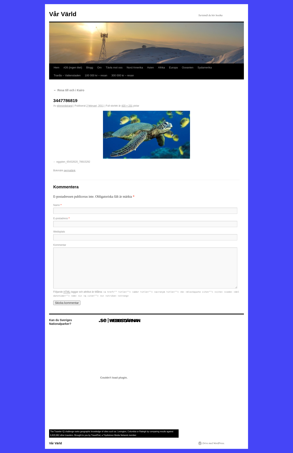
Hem (56, 67)
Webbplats (59, 231)
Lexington (121, 431)
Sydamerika (204, 67)
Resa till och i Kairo (68, 90)
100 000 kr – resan (96, 75)
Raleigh (142, 431)
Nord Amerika (135, 67)
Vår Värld (62, 14)
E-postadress (61, 218)
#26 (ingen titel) (72, 67)
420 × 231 (127, 105)
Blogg (89, 67)
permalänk (69, 170)
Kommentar (59, 245)
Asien (150, 67)
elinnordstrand (65, 105)
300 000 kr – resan (122, 75)
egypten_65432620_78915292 (73, 161)
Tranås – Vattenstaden (67, 75)
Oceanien (188, 67)
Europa (173, 67)
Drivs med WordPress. (213, 443)
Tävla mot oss (114, 67)
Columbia (132, 431)
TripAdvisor (108, 435)
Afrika (161, 67)
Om (99, 67)
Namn (57, 205)
